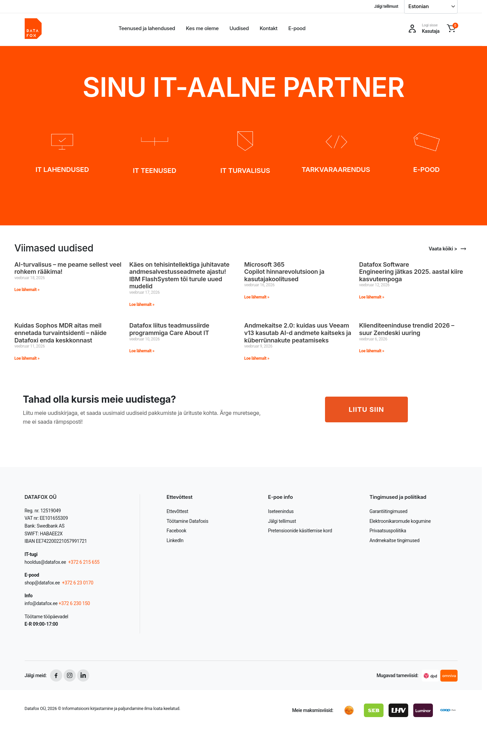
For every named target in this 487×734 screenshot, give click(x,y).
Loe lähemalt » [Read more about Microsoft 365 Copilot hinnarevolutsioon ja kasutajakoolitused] (256, 297)
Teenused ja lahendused (147, 28)
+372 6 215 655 (83, 562)
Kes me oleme (202, 28)
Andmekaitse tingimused (395, 540)
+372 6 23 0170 (77, 582)
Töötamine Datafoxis (187, 521)
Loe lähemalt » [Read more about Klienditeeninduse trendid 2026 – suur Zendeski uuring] (371, 351)
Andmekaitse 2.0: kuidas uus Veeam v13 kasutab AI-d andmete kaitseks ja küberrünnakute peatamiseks (297, 332)
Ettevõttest (177, 511)
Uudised (239, 28)
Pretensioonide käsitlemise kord (300, 530)
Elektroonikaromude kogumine (400, 521)
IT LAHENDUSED (62, 169)
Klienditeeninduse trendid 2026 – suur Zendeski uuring (406, 329)
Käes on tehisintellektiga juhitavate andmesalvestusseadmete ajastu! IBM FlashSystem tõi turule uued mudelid (179, 275)
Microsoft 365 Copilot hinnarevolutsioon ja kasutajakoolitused (284, 272)
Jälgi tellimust (386, 6)
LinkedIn (175, 540)
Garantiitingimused (389, 511)
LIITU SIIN (366, 409)
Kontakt (269, 28)
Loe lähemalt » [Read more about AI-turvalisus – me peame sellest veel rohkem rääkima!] (27, 289)
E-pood (296, 28)
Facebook (176, 530)
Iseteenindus (281, 511)
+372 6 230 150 (74, 603)
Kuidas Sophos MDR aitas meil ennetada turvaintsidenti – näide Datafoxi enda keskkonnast (61, 332)
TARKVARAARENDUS (336, 169)
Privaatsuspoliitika (388, 530)
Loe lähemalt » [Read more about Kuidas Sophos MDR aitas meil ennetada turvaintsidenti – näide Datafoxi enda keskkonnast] (27, 358)
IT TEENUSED (154, 170)
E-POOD (426, 169)
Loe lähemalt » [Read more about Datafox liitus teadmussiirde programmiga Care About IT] (141, 351)
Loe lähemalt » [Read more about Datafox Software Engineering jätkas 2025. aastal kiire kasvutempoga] (371, 297)
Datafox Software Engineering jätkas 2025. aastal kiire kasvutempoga (411, 272)
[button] (451, 28)
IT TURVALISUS (245, 170)
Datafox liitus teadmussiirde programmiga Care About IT (169, 329)
